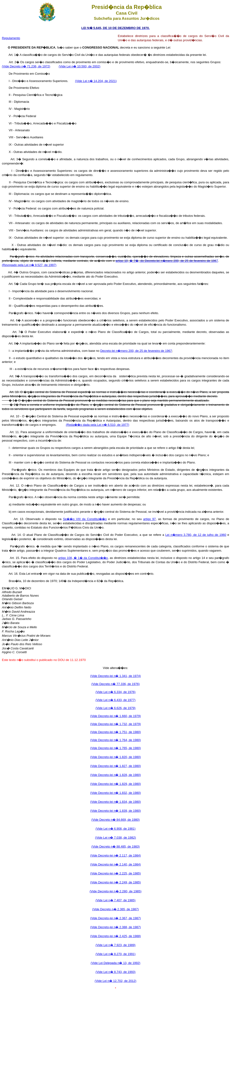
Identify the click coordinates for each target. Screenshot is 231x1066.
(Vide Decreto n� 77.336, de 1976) (115, 684)
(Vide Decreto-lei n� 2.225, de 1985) (115, 873)
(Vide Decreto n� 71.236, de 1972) (26, 66)
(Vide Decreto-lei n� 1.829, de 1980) (115, 784)
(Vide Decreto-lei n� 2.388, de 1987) (115, 927)
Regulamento (11, 38)
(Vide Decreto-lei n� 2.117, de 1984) (115, 855)
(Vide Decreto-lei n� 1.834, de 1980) (115, 802)
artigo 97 (149, 519)
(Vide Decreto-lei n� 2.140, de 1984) (115, 864)
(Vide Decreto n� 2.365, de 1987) (115, 909)
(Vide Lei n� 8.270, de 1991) (116, 954)
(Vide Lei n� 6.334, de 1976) (116, 692)
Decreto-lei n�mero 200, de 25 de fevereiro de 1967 (136, 351)
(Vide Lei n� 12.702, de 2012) (115, 981)
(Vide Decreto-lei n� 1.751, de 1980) (115, 732)
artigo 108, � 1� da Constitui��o (83, 558)
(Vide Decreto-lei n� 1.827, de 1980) (115, 766)
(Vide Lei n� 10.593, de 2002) (79, 66)
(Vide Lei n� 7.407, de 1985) (116, 900)
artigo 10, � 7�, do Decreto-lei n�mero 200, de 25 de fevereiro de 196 (166, 260)
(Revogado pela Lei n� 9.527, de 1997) (29, 265)
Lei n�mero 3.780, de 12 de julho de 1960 (195, 535)
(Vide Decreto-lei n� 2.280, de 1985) (115, 891)
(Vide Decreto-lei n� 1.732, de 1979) (115, 724)
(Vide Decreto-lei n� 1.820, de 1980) (115, 757)
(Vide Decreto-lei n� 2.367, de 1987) (115, 918)
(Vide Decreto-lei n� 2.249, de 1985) (115, 882)
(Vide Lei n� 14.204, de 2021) (96, 81)
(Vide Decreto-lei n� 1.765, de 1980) (115, 748)
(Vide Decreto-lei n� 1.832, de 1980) (115, 793)
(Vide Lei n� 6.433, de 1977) (116, 700)
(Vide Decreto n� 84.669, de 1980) (115, 819)
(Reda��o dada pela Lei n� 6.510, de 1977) (97, 424)
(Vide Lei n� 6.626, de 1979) (116, 708)
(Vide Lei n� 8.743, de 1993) (116, 972)
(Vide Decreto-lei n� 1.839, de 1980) (115, 810)
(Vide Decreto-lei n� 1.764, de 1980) (115, 740)
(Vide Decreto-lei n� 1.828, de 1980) (115, 775)
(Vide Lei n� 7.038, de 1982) (115, 837)
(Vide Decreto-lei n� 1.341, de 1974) (115, 676)
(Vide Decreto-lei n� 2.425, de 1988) (115, 936)
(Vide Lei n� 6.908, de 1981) (116, 828)
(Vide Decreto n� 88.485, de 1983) (115, 846)
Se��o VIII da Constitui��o (85, 519)
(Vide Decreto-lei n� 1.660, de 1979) (115, 716)
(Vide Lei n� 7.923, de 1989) (116, 945)
